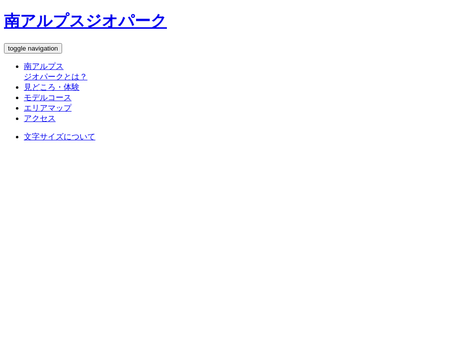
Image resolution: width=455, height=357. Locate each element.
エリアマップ (48, 108)
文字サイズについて (59, 136)
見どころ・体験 (51, 87)
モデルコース (48, 97)
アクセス (40, 118)
